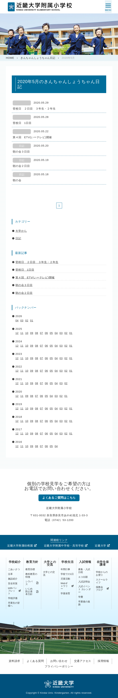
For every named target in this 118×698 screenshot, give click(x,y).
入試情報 (85, 562)
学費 (80, 597)
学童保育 (65, 593)
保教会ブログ (99, 588)
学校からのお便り (102, 573)
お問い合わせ (59, 660)
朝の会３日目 (24, 285)
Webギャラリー (64, 586)
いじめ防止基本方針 (28, 592)
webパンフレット (12, 591)
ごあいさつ (14, 569)
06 (46, 333)
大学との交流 (50, 563)
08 (36, 333)
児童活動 (65, 579)
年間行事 (65, 569)
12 (17, 333)
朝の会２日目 (24, 292)
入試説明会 (84, 581)
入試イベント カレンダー (84, 589)
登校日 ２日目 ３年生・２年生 (36, 262)
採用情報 (103, 660)
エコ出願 (83, 577)
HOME (10, 57)
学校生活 (67, 562)
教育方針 (32, 562)
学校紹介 (15, 562)
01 (31, 320)
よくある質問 (35, 660)
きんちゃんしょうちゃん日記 (38, 57)
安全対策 (12, 583)
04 (17, 320)
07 (41, 333)
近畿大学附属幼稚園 (20, 545)
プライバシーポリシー (59, 665)
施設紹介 (12, 579)
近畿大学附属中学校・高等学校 (64, 545)
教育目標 (30, 569)
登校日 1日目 (24, 269)
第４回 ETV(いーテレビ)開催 (35, 277)
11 (21, 333)
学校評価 (12, 598)
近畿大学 (100, 545)
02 (26, 320)
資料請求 (14, 660)
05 (51, 333)
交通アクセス (82, 660)
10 (26, 333)
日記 (18, 238)
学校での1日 (67, 574)
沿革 (10, 574)
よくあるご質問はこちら (59, 497)
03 (21, 320)
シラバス (28, 583)
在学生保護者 (103, 563)
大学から (21, 230)
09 (31, 333)
